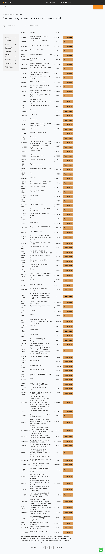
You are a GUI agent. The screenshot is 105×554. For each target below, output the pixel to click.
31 (51, 547)
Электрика (8, 63)
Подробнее (68, 37)
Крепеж (7, 54)
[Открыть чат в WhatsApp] (101, 550)
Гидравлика (8, 37)
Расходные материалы (8, 48)
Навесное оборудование (9, 67)
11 (43, 547)
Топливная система (8, 41)
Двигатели (8, 51)
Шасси (7, 44)
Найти (98, 7)
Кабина (7, 57)
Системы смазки (7, 60)
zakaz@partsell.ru (49, 542)
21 (47, 547)
